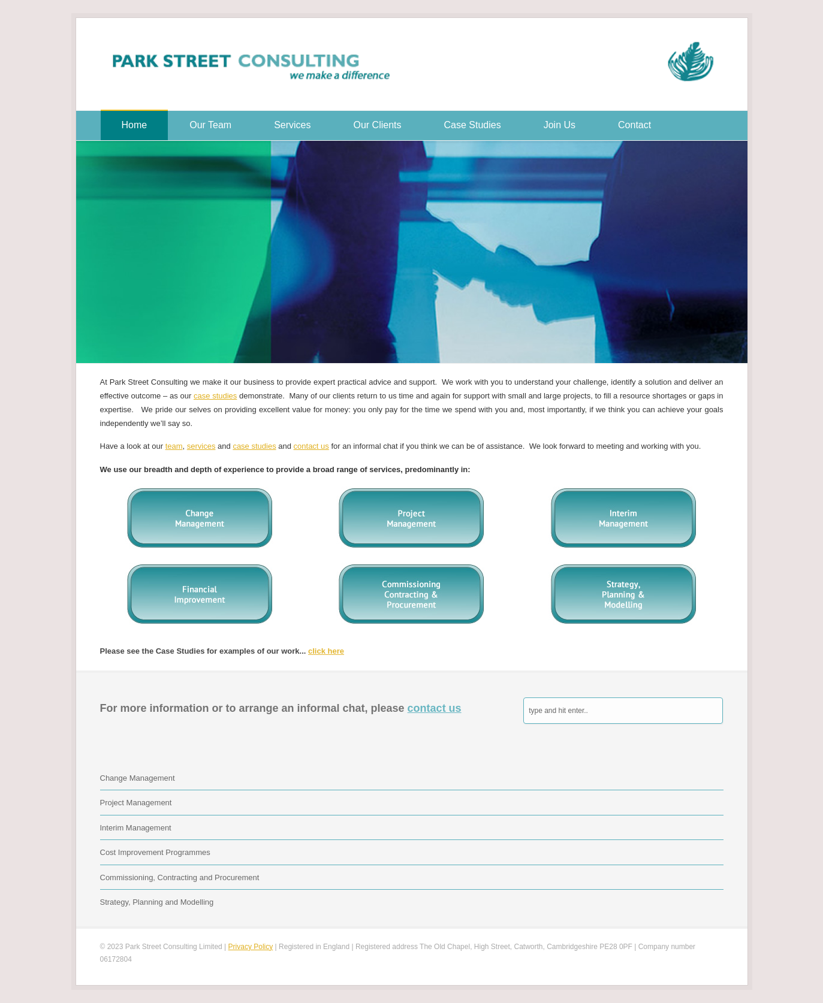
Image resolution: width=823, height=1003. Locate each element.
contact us (311, 446)
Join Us (559, 125)
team (174, 446)
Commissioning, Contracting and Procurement (180, 877)
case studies (215, 395)
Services (292, 125)
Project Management (136, 802)
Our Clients (378, 125)
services (201, 446)
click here (326, 650)
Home (134, 125)
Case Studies (472, 125)
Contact (634, 125)
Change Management (137, 778)
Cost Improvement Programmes (155, 852)
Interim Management (135, 827)
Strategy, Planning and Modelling (157, 902)
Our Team (210, 125)
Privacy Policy (250, 946)
